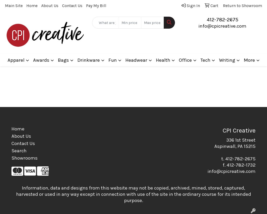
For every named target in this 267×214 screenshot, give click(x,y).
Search (19, 151)
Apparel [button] (16, 60)
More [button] (249, 60)
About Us (49, 5)
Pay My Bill (96, 5)
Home (32, 5)
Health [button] (163, 60)
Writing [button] (227, 60)
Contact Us (72, 5)
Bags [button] (63, 60)
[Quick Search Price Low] (130, 23)
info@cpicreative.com (222, 26)
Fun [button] (112, 60)
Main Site (14, 5)
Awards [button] (41, 60)
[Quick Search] (105, 23)
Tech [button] (205, 60)
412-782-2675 (222, 20)
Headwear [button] (136, 60)
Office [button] (185, 60)
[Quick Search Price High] (152, 23)
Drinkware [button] (88, 60)
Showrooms (24, 158)
